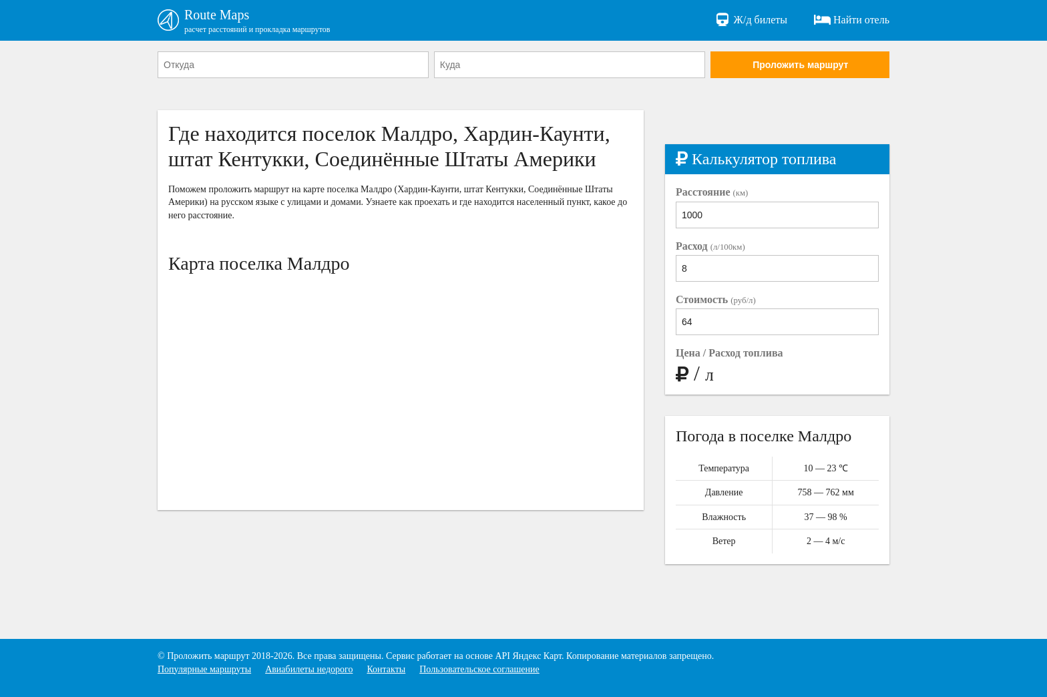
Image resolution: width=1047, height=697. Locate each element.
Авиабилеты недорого (309, 669)
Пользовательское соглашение (479, 669)
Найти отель (851, 20)
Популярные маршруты (204, 669)
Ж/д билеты (750, 20)
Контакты (386, 669)
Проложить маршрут (800, 64)
